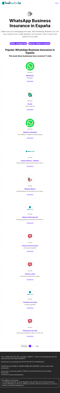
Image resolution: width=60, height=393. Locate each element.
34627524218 (5, 368)
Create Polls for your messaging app (11, 361)
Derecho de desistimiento (16, 374)
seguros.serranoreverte (30, 245)
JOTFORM (23, 356)
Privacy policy (5, 371)
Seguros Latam (30, 274)
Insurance (30, 81)
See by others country (39, 43)
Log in (57, 3)
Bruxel (30, 104)
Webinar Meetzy (30, 189)
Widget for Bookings (30, 132)
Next (37, 346)
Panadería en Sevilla (30, 302)
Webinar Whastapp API (30, 217)
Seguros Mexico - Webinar (30, 160)
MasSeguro (30, 75)
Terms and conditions (16, 371)
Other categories (18, 43)
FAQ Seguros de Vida (30, 330)
